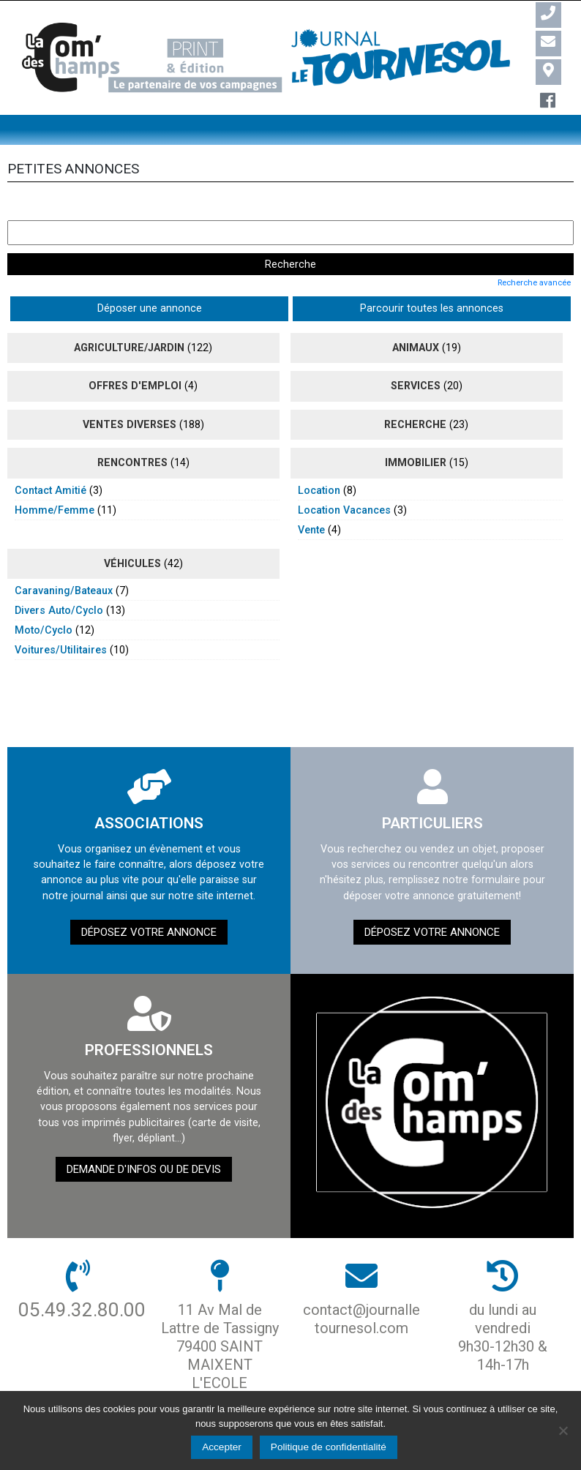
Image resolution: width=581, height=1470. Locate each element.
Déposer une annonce (68, 277)
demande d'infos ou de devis (144, 1137)
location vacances (344, 478)
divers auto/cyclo (59, 579)
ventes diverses (129, 393)
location (319, 459)
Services (416, 355)
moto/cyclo (43, 598)
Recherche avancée (534, 251)
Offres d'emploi (135, 355)
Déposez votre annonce (149, 900)
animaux (415, 316)
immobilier (415, 432)
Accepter (221, 1446)
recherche (415, 393)
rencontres (132, 432)
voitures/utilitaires (61, 618)
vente (311, 498)
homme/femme (54, 478)
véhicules (132, 532)
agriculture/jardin (129, 316)
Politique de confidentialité (328, 1446)
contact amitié (50, 459)
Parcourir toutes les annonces (212, 277)
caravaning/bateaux (64, 559)
